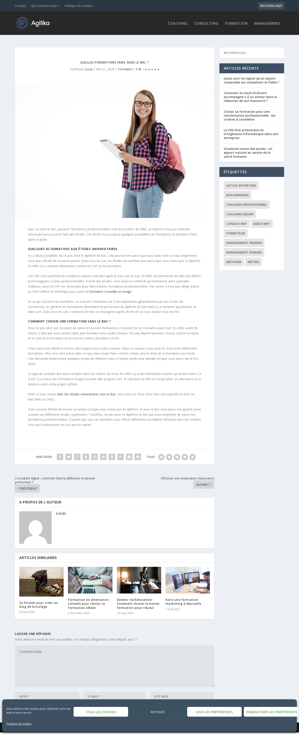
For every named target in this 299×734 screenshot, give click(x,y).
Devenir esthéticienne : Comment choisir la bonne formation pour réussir (138, 599)
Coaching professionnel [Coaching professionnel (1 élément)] (246, 200)
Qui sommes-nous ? (45, 6)
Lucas (89, 65)
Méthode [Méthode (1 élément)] (233, 258)
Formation (236, 23)
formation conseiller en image (110, 287)
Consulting (206, 23)
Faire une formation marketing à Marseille (183, 597)
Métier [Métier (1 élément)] (253, 258)
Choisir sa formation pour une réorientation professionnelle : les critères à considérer (249, 111)
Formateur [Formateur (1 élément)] (235, 229)
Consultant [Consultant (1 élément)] (236, 219)
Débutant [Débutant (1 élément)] (261, 219)
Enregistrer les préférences (271, 712)
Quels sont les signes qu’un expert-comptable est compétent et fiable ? (251, 76)
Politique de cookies (18, 724)
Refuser (158, 712)
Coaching (178, 23)
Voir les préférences (214, 712)
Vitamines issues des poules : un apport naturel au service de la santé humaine (248, 148)
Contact (20, 6)
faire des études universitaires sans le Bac (86, 390)
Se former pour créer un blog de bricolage (38, 600)
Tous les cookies (101, 712)
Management (267, 23)
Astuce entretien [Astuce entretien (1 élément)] (241, 181)
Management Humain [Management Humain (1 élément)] (244, 248)
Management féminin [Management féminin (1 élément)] (244, 239)
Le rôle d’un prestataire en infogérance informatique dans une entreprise (251, 130)
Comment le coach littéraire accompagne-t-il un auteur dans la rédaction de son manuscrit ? (250, 92)
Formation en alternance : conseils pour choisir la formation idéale (89, 599)
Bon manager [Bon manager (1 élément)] (237, 191)
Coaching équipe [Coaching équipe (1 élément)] (240, 210)
